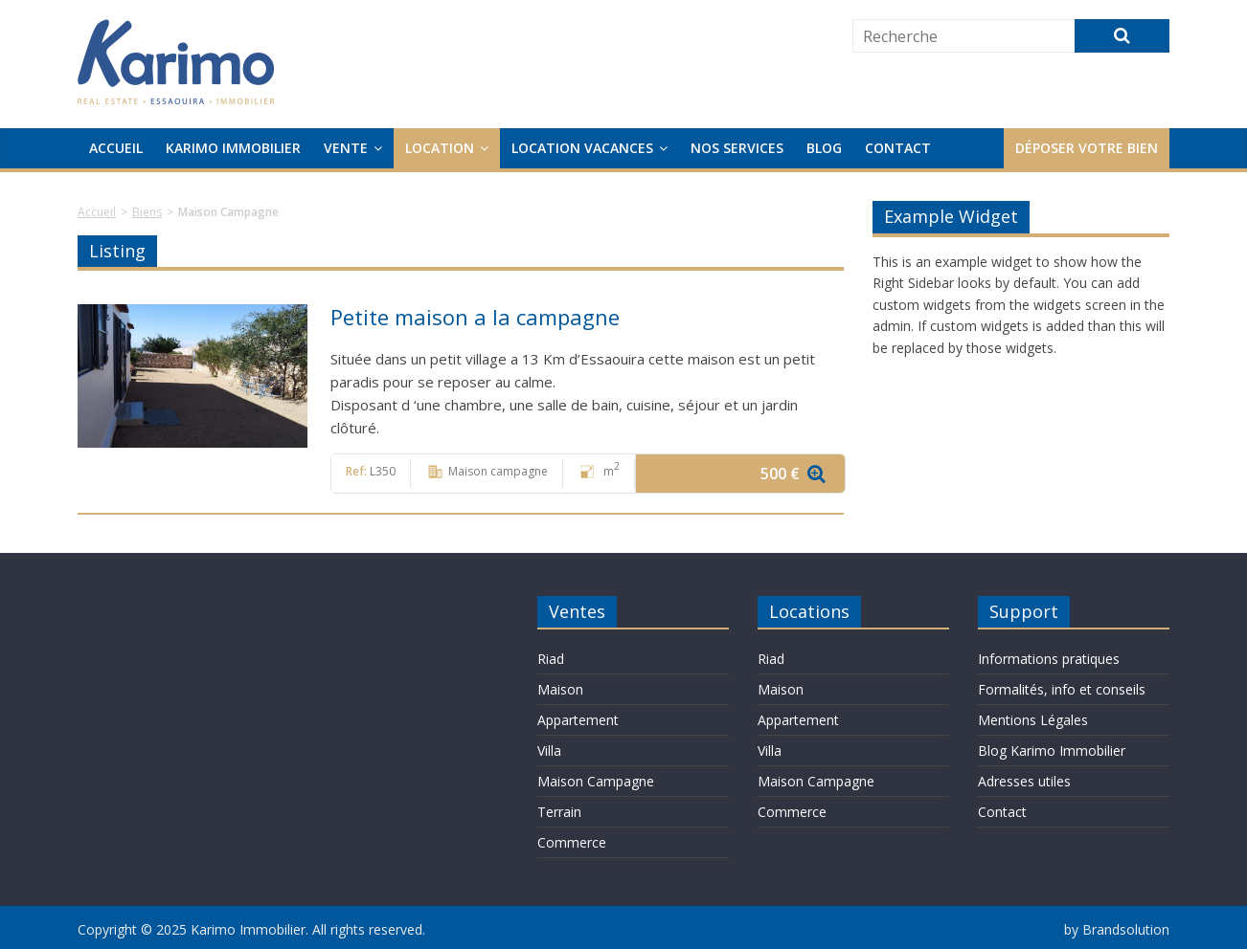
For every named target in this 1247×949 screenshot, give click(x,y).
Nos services (737, 148)
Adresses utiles (1024, 781)
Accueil (116, 148)
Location (439, 148)
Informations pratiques (1049, 659)
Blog (824, 148)
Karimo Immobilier (233, 148)
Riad (550, 659)
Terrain (559, 812)
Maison (560, 689)
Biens (147, 212)
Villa (549, 750)
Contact (898, 148)
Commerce (571, 842)
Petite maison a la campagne (475, 316)
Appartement (578, 720)
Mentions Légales (1033, 720)
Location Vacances (582, 148)
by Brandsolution (1116, 929)
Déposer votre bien (1086, 148)
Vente (346, 148)
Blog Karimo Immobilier (1051, 750)
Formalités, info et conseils (1061, 689)
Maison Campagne (595, 781)
